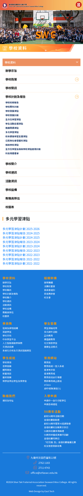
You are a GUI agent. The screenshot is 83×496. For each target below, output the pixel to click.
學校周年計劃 (12, 108)
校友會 (47, 297)
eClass (47, 384)
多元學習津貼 (12, 134)
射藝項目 (7, 373)
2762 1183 (44, 462)
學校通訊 (11, 174)
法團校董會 (49, 286)
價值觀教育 (49, 339)
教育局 (47, 362)
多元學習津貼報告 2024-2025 (21, 235)
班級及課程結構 (10, 328)
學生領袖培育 (50, 328)
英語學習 (7, 331)
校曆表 (9, 209)
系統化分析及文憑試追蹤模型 (17, 350)
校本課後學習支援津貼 (16, 138)
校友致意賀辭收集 (53, 446)
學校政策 (11, 81)
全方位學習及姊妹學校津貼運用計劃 (23, 151)
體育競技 (7, 369)
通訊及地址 (8, 400)
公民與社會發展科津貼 (16, 142)
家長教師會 (49, 293)
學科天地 (7, 335)
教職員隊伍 (12, 200)
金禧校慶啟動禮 (51, 419)
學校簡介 (11, 165)
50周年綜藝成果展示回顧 (56, 434)
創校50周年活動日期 (54, 416)
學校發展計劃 (12, 117)
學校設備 (11, 191)
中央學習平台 (9, 339)
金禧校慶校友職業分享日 (56, 427)
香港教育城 (49, 373)
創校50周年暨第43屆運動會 (57, 423)
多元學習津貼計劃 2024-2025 (21, 239)
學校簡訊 (11, 90)
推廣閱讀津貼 (12, 129)
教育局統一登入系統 (54, 366)
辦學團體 (48, 282)
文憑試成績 (8, 346)
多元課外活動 (50, 331)
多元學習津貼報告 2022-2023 (21, 252)
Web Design (35, 491)
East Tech (49, 491)
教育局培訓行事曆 (53, 377)
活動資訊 (11, 183)
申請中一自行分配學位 (55, 400)
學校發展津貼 (12, 112)
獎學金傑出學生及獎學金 (15, 381)
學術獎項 (7, 362)
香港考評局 (49, 369)
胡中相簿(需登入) (52, 388)
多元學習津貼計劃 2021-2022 (21, 265)
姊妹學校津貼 (12, 146)
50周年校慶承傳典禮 (54, 431)
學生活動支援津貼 (14, 125)
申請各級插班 (50, 404)
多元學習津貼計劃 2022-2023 (21, 256)
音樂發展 (7, 366)
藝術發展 (7, 377)
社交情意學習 (50, 343)
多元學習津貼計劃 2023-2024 (21, 248)
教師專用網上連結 (53, 381)
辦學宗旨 (11, 72)
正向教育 (48, 335)
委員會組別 (49, 290)
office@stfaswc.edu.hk (44, 472)
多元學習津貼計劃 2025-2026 (21, 231)
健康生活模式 (50, 346)
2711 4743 (44, 467)
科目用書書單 (12, 155)
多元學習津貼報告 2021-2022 (21, 261)
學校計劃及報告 (15, 98)
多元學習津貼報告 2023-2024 (21, 243)
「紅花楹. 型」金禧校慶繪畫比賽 (60, 442)
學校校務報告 (12, 104)
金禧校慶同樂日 (51, 438)
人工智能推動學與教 (12, 343)
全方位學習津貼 (13, 121)
